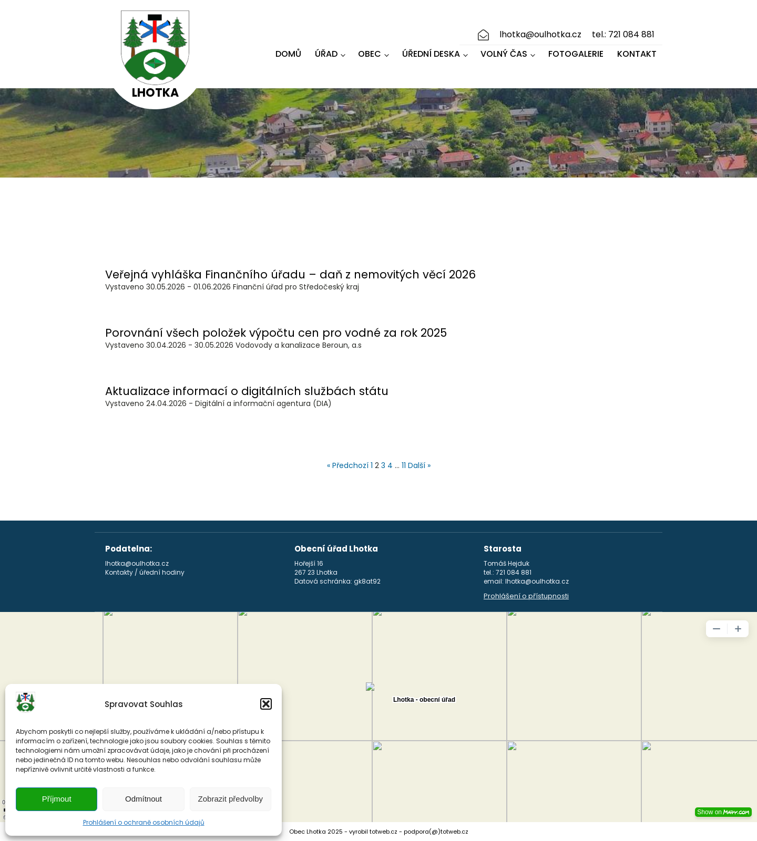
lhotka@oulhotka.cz (540, 34)
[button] (266, 704)
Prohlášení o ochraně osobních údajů (143, 822)
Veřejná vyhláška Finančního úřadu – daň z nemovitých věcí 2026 (290, 274)
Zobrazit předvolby (230, 798)
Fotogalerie (575, 54)
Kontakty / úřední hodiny (145, 572)
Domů (288, 54)
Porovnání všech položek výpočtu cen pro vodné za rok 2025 (276, 332)
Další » (419, 465)
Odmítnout (143, 798)
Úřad (326, 54)
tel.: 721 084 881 (623, 34)
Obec (369, 54)
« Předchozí (348, 465)
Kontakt (637, 54)
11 (404, 465)
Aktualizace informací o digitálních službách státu (246, 391)
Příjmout (56, 798)
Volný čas (503, 54)
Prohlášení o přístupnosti (526, 596)
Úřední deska (431, 54)
